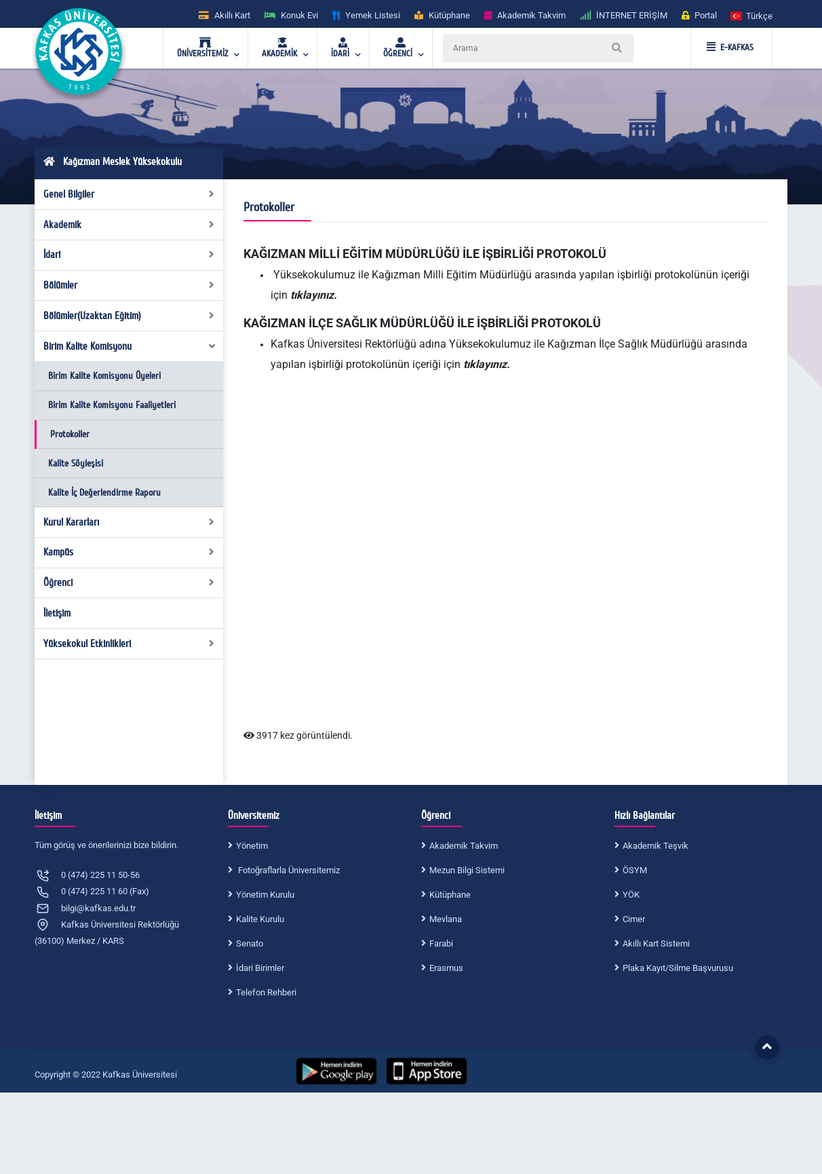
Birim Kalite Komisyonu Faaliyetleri (112, 405)
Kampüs (129, 552)
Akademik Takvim (463, 846)
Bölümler (129, 285)
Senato (249, 943)
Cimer (634, 919)
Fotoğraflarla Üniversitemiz (288, 870)
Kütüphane (450, 894)
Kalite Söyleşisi (75, 463)
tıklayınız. (315, 295)
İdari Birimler (260, 968)
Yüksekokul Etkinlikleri (129, 644)
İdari (129, 255)
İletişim (57, 613)
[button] (752, 15)
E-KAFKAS (730, 47)
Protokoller (70, 434)
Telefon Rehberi (266, 992)
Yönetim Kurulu (265, 894)
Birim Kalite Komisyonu (130, 346)
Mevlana (445, 919)
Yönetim (252, 846)
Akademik (129, 225)
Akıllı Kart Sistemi (656, 943)
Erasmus (446, 968)
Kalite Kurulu (260, 919)
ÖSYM (635, 870)
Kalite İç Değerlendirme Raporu (104, 492)
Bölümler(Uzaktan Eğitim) (129, 316)
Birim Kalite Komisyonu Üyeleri (104, 376)
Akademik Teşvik (655, 846)
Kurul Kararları (129, 522)
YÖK (631, 894)
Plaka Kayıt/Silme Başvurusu (678, 968)
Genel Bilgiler (129, 194)
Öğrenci (129, 582)
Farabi (441, 943)
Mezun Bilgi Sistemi (467, 870)
